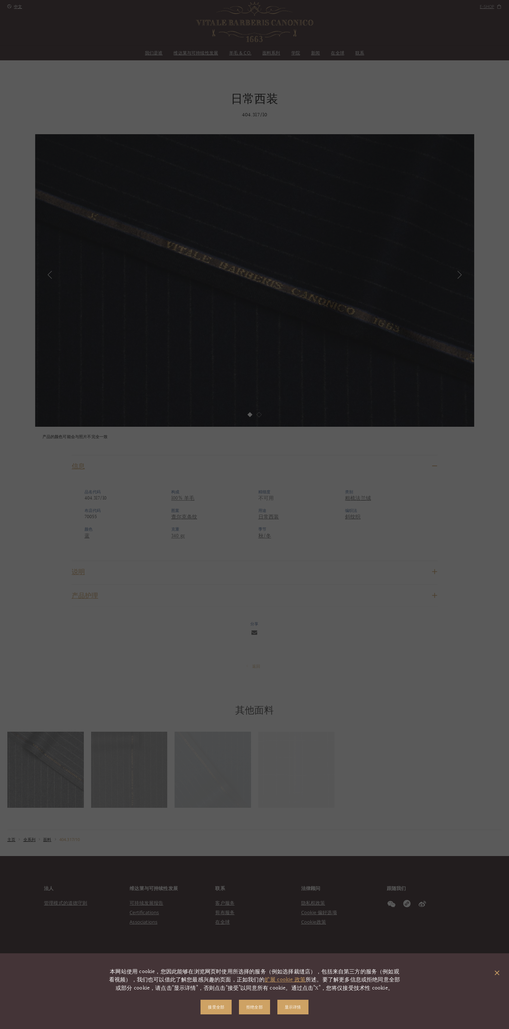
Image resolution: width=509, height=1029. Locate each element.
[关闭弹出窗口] (497, 973)
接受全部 (216, 1007)
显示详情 (293, 1007)
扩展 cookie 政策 (285, 980)
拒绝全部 (254, 1007)
